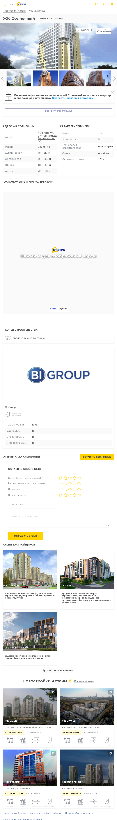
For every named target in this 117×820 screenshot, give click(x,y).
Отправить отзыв (26, 536)
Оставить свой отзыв (97, 457)
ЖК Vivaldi (69, 721)
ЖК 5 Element (14, 782)
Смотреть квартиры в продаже (73, 98)
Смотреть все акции (58, 670)
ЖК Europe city (72, 782)
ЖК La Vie (11, 721)
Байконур (44, 147)
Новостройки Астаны (14, 11)
